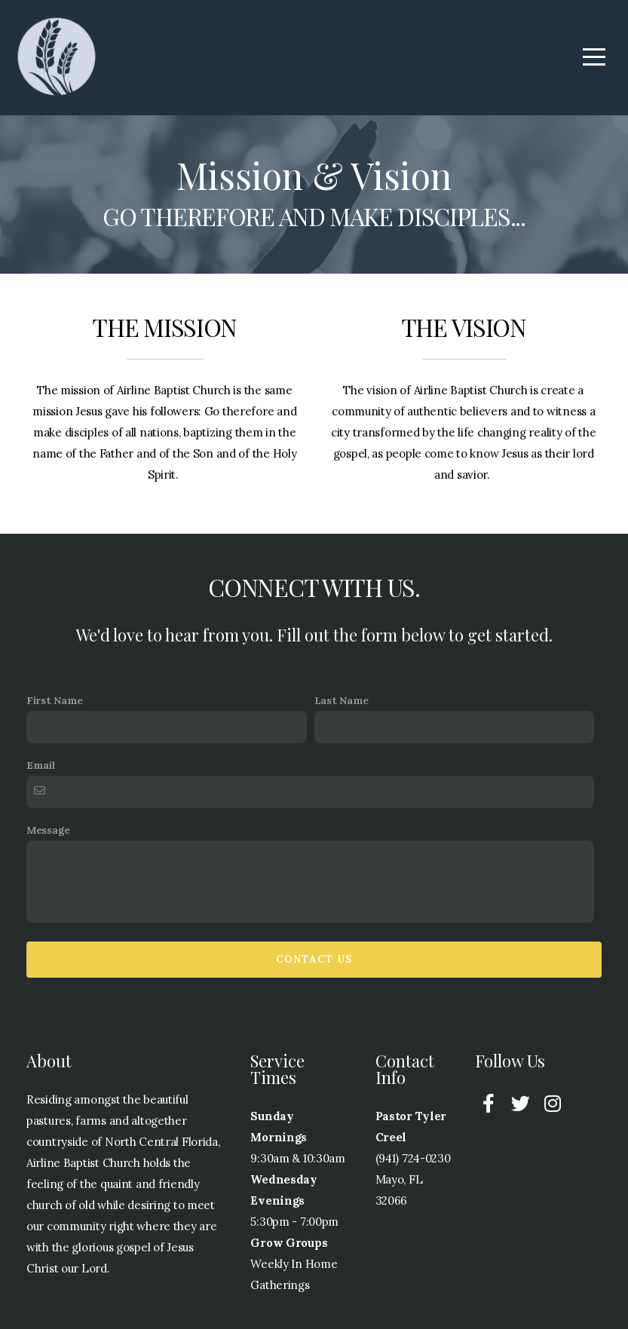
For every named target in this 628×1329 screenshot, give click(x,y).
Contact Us (314, 959)
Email (40, 765)
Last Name (341, 700)
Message (48, 830)
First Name (54, 700)
